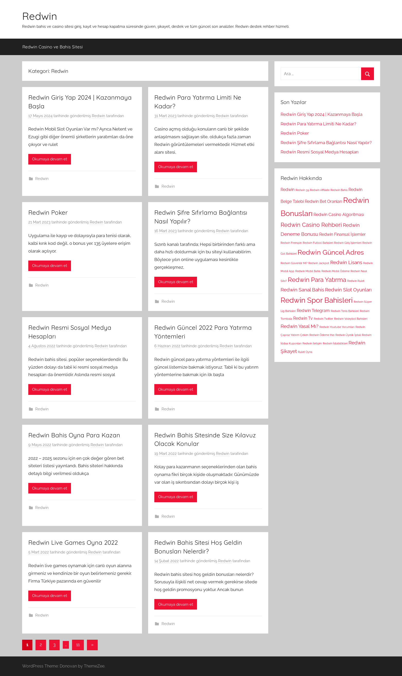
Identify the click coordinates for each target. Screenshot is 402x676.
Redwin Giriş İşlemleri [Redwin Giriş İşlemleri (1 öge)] (347, 242)
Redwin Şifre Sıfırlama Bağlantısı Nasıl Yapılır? (326, 142)
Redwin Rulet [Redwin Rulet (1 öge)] (355, 280)
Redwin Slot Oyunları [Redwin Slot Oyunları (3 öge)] (348, 290)
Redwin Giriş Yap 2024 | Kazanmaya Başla (321, 114)
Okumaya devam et (49, 159)
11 (78, 644)
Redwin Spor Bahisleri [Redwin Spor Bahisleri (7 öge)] (317, 300)
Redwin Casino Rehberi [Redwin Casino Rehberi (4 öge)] (311, 224)
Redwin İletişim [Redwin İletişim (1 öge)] (312, 343)
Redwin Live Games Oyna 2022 (73, 542)
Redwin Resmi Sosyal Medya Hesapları (320, 151)
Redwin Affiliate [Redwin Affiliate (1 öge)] (319, 190)
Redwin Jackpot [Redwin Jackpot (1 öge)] (318, 263)
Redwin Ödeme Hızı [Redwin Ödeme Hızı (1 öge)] (321, 334)
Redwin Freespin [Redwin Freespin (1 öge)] (291, 242)
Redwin (39, 16)
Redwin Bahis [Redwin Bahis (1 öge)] (338, 190)
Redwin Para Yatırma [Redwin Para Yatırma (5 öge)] (317, 279)
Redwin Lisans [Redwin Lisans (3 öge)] (346, 262)
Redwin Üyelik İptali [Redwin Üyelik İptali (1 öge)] (348, 334)
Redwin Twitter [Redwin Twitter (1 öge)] (323, 318)
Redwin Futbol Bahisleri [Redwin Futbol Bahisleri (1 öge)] (318, 242)
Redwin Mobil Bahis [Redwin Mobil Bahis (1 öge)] (307, 271)
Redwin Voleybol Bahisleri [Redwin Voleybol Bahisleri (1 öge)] (350, 318)
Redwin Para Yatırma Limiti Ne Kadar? (318, 123)
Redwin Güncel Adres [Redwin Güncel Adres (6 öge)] (331, 252)
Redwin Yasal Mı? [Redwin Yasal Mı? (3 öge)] (299, 326)
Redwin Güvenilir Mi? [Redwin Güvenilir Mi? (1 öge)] (294, 263)
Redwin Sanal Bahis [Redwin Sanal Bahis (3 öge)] (302, 290)
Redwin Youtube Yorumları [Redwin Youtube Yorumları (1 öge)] (336, 326)
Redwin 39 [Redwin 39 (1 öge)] (302, 190)
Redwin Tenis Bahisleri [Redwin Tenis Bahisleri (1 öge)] (345, 311)
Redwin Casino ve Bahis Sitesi (52, 46)
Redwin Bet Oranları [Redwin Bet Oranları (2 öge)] (323, 201)
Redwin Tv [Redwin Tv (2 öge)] (303, 318)
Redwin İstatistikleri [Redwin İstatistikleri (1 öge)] (335, 343)
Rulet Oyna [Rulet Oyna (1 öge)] (305, 351)
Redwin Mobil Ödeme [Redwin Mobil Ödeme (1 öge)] (335, 271)
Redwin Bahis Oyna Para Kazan (74, 435)
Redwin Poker (48, 212)
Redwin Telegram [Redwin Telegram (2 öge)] (313, 310)
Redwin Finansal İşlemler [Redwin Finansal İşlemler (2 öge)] (342, 234)
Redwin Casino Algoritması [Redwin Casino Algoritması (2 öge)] (339, 214)
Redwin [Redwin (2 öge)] (287, 189)
